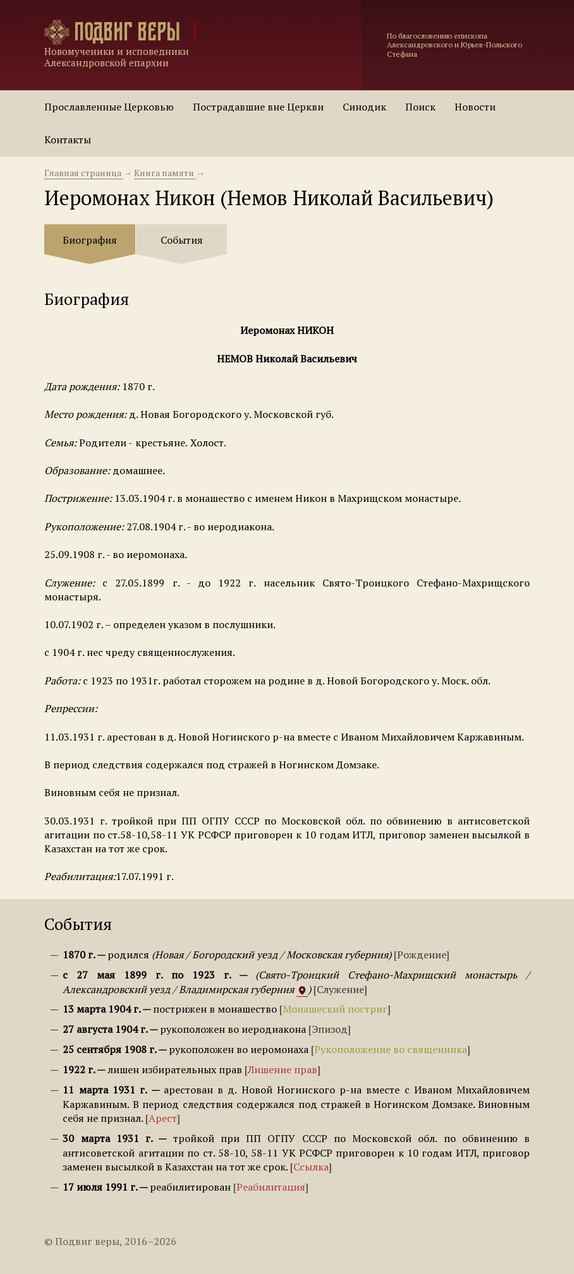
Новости (475, 107)
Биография (90, 240)
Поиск (420, 107)
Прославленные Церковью (109, 107)
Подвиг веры (127, 32)
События (182, 240)
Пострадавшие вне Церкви (258, 107)
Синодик (364, 107)
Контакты (67, 139)
